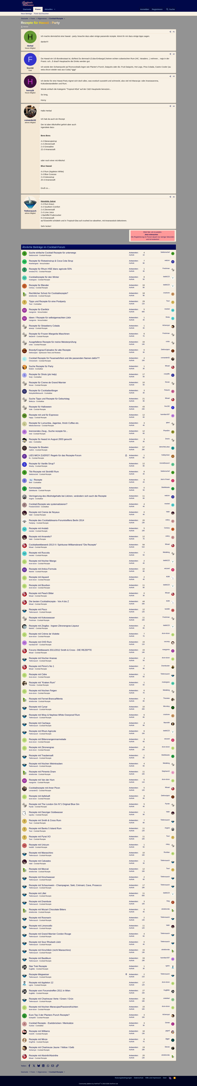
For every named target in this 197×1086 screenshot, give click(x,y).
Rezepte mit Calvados (40, 861)
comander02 (165, 358)
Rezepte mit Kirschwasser (42, 877)
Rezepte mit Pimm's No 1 (41, 666)
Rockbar (167, 852)
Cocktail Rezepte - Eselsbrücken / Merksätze (51, 1023)
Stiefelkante (33, 490)
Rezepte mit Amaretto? (40, 536)
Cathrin (31, 450)
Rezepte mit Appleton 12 (41, 982)
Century (31, 288)
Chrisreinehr (33, 361)
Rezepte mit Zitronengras (41, 747)
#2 (174, 54)
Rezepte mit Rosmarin (40, 917)
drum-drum (33, 564)
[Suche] (170, 9)
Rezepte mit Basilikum (40, 958)
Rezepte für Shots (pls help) (43, 374)
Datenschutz (138, 1078)
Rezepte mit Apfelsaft (39, 796)
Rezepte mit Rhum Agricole (42, 731)
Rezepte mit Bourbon (39, 585)
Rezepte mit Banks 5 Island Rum (45, 828)
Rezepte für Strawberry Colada (44, 326)
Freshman (166, 268)
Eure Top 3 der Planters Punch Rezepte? (49, 1015)
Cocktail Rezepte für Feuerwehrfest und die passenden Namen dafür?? (64, 358)
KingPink (32, 1042)
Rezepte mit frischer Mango (42, 561)
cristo (31, 345)
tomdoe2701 (33, 272)
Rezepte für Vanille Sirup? (42, 463)
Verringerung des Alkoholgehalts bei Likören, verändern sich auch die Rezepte (68, 496)
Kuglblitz (32, 969)
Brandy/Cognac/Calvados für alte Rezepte (50, 350)
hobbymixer (165, 455)
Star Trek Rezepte (38, 966)
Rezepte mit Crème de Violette (44, 634)
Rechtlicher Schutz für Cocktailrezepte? (48, 293)
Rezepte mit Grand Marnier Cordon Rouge (50, 934)
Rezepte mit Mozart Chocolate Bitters (47, 909)
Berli (30, 482)
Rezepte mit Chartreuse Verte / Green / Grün (51, 999)
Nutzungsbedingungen (123, 1078)
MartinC (31, 628)
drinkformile (33, 296)
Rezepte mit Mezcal (39, 869)
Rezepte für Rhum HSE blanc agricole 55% (50, 269)
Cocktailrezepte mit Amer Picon (44, 788)
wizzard (167, 568)
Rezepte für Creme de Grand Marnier (47, 382)
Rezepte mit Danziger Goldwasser (46, 812)
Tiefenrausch (33, 612)
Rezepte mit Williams (39, 1031)
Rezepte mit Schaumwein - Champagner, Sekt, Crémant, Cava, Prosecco (65, 885)
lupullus (31, 815)
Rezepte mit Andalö (38, 528)
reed (30, 434)
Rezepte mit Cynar (38, 707)
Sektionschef (33, 255)
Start (164, 1078)
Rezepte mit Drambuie (40, 901)
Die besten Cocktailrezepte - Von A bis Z (49, 601)
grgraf (168, 1031)
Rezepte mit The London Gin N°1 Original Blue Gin (54, 804)
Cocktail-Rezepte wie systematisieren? (48, 504)
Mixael (167, 366)
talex (30, 442)
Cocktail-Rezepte (45, 255)
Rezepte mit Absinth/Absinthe (43, 1055)
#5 (174, 197)
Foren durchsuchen (41, 14)
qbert (168, 423)
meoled (167, 309)
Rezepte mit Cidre (38, 674)
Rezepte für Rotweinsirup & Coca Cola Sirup (51, 261)
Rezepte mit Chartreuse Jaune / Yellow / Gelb (51, 1047)
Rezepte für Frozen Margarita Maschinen (49, 334)
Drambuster (165, 666)
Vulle (30, 409)
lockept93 (32, 1018)
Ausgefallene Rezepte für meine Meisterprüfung (52, 342)
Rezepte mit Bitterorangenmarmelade (47, 739)
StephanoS (166, 771)
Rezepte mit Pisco (38, 609)
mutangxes (33, 280)
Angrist (31, 499)
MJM (168, 577)
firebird (31, 369)
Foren (38, 9)
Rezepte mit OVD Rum (40, 642)
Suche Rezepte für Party (41, 366)
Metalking (166, 552)
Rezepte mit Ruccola (39, 552)
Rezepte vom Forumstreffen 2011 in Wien (49, 990)
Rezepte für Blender (39, 285)
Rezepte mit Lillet (37, 893)
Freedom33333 (34, 507)
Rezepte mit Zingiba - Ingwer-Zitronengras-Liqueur (54, 626)
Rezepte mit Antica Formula (42, 569)
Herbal (25, 27)
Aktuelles (49, 9)
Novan (31, 385)
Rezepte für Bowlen (38, 447)
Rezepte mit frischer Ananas (43, 658)
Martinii (31, 572)
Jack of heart (165, 479)
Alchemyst (166, 325)
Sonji (30, 377)
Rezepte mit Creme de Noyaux (44, 512)
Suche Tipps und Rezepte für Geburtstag (49, 398)
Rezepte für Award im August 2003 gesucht (50, 439)
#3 (174, 76)
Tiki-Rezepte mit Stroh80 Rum (44, 471)
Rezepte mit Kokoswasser (42, 617)
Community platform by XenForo (98, 1083)
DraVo (167, 439)
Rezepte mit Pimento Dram (42, 771)
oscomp (167, 641)
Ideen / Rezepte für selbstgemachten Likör (50, 317)
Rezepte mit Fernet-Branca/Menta (46, 698)
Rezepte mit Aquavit (39, 577)
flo (30, 458)
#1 (174, 32)
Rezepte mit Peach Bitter (41, 593)
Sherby (31, 466)
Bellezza (32, 401)
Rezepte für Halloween (40, 406)
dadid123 (166, 277)
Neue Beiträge (26, 14)
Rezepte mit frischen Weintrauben (46, 763)
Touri (30, 304)
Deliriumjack (33, 353)
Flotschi (167, 390)
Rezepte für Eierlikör (39, 309)
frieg (168, 901)
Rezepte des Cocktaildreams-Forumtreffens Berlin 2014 (56, 520)
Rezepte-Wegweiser (39, 974)
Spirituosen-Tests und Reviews (49, 353)
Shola (168, 317)
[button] (55, 9)
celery (167, 520)
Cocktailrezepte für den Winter (44, 277)
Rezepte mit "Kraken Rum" (42, 682)
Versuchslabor (45, 263)
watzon (167, 260)
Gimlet (167, 1023)
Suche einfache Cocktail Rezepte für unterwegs (52, 252)
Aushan (31, 1026)
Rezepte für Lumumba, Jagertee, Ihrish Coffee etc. (54, 423)
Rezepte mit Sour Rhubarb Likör (45, 942)
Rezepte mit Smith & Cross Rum (45, 820)
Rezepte (38, 480)
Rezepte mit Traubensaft (41, 755)
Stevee (167, 1047)
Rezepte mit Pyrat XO (39, 836)
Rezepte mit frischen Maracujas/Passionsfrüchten (53, 1007)
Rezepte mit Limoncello (40, 925)
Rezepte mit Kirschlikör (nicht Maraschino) (50, 950)
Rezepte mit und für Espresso (43, 415)
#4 (174, 106)
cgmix (168, 966)
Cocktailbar (38, 304)
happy (31, 418)
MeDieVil (32, 336)
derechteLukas (164, 447)
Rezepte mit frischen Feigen (43, 690)
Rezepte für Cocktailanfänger (43, 390)
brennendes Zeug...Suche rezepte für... (48, 431)
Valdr (30, 515)
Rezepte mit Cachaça (39, 723)
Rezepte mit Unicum (39, 844)
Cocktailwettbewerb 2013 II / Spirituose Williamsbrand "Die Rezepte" (63, 544)
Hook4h (31, 1034)
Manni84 (167, 723)
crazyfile (167, 374)
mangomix (32, 312)
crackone (166, 293)
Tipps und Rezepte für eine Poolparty (47, 301)
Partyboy (32, 523)
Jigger (167, 1039)
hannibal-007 (165, 414)
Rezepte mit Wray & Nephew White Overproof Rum (54, 715)
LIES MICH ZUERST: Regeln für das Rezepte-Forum (55, 455)
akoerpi (31, 328)
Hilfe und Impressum (153, 1078)
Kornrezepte (35, 488)
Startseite (27, 9)
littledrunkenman (35, 426)
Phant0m (166, 431)
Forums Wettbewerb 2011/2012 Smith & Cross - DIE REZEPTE (60, 650)
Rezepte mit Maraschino (41, 853)
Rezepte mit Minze (38, 1039)
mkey (168, 844)
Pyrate (31, 807)
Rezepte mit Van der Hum (41, 780)
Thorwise (32, 685)
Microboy (166, 706)
